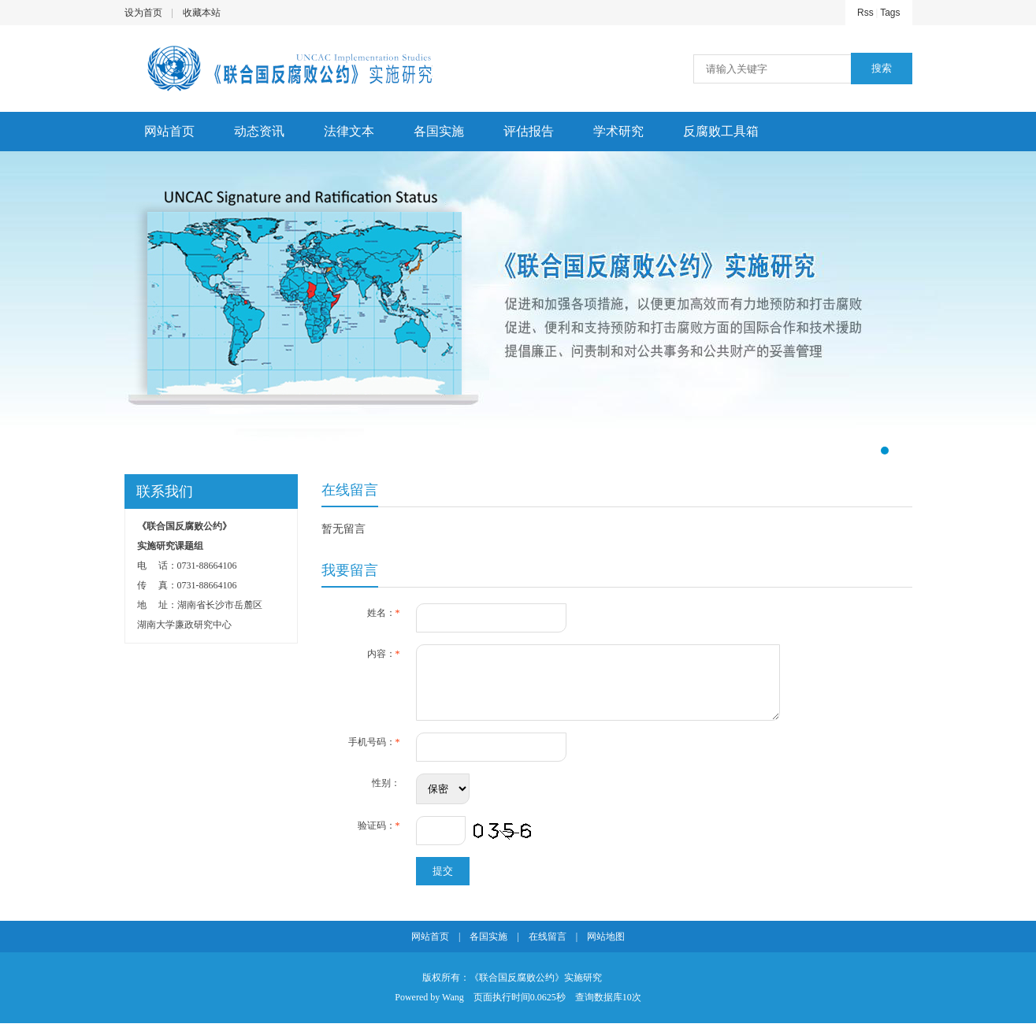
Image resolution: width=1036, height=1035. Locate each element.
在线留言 (547, 948)
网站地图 (606, 948)
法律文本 (349, 131)
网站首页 (169, 131)
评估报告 (528, 131)
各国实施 (439, 131)
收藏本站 (202, 12)
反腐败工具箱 (721, 131)
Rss (865, 12)
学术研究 (618, 131)
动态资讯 (259, 131)
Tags (890, 12)
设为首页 (143, 12)
